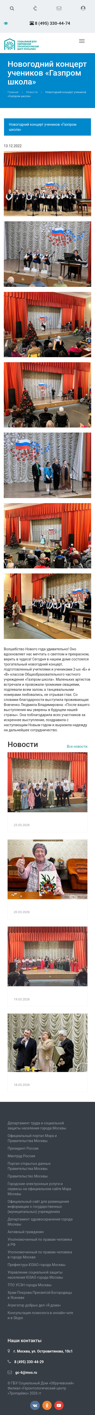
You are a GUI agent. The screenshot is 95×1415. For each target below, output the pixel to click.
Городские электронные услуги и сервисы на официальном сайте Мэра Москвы (39, 1189)
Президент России (23, 1148)
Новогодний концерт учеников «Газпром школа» (43, 127)
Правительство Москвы (28, 1176)
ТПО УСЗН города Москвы (30, 1285)
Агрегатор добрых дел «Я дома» (34, 1305)
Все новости (77, 746)
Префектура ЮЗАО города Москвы (36, 1265)
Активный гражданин (26, 1232)
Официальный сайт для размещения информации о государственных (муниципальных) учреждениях (38, 1206)
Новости (32, 92)
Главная (13, 92)
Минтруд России (21, 1156)
